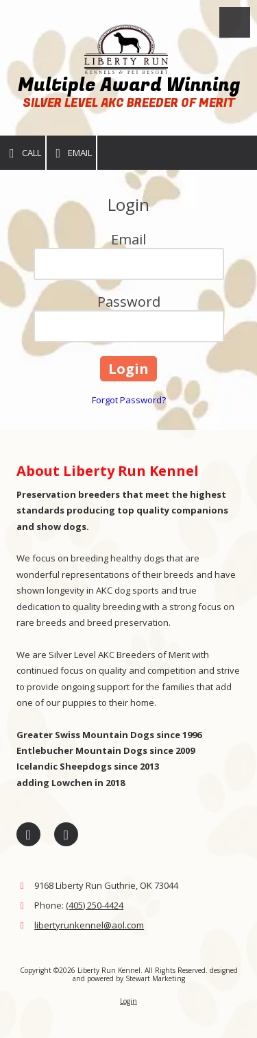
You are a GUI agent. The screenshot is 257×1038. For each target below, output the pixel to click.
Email (72, 153)
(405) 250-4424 (94, 905)
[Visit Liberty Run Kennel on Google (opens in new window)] (66, 834)
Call (22, 153)
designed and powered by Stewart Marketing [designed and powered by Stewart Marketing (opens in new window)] (155, 974)
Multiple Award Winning (129, 85)
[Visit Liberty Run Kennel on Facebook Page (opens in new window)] (28, 834)
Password (128, 301)
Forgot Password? (129, 400)
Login (128, 1001)
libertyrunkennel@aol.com (89, 925)
